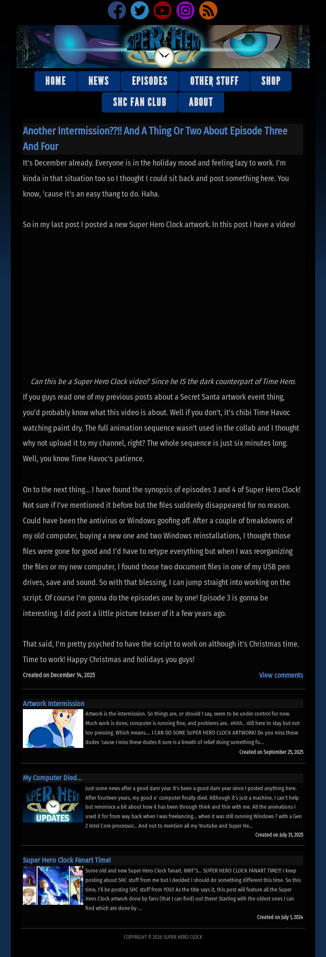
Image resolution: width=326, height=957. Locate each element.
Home (55, 81)
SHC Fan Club (139, 102)
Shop (271, 81)
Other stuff (214, 81)
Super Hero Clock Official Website (163, 46)
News (98, 81)
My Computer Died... (52, 777)
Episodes (150, 81)
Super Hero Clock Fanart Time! (67, 860)
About (201, 102)
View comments (281, 675)
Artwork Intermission (54, 703)
